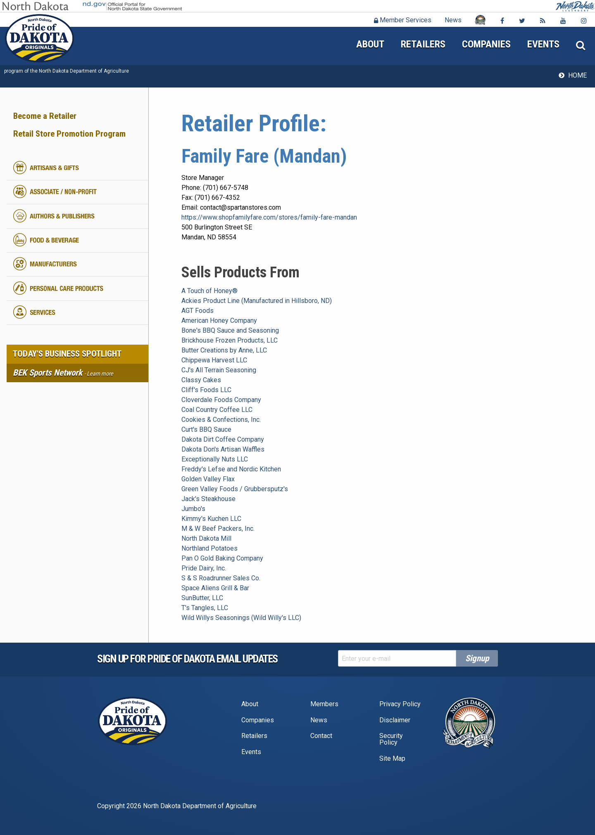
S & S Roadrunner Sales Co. (220, 578)
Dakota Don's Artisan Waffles (222, 449)
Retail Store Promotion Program (69, 134)
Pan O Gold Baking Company (222, 558)
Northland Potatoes (209, 548)
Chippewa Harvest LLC (214, 360)
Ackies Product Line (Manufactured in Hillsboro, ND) (256, 301)
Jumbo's (193, 509)
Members (324, 704)
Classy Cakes (201, 380)
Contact (321, 736)
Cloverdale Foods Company (221, 400)
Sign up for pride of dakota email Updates (187, 659)
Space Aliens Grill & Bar (215, 588)
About (370, 44)
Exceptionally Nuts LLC (214, 459)
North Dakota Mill (206, 538)
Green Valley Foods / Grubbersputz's (234, 489)
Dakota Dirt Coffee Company (222, 439)
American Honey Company (219, 320)
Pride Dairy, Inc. (203, 568)
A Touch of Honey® (209, 291)
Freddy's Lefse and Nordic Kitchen (231, 469)
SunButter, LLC (202, 598)
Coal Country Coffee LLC (216, 410)
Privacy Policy (400, 704)
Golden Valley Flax (208, 479)
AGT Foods (197, 311)
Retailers (423, 44)
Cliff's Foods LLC (206, 390)
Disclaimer (394, 720)
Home (577, 75)
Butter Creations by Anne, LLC (224, 350)
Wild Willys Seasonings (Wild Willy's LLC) (241, 618)
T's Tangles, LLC (204, 608)
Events (543, 44)
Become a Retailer (44, 116)
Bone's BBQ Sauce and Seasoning (230, 330)
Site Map (392, 758)
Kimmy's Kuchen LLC (211, 519)
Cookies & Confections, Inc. (221, 419)
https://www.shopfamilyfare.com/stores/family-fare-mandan (269, 217)
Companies (486, 44)
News (453, 20)
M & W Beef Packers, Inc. (218, 528)
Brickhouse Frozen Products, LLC (229, 340)
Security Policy (391, 739)
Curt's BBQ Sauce (206, 429)
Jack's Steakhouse (208, 499)
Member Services (402, 20)
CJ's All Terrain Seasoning (218, 370)
